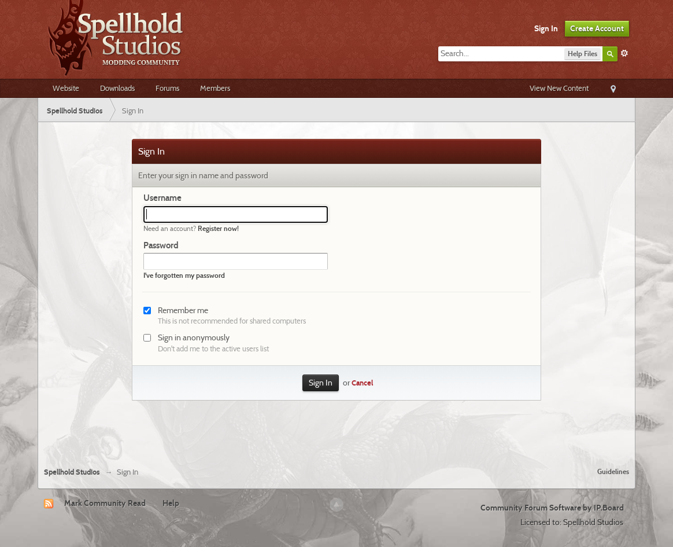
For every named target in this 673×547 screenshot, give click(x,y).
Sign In (546, 28)
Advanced (624, 53)
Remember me (183, 310)
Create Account (597, 28)
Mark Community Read (105, 503)
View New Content (559, 88)
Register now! (218, 228)
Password (161, 245)
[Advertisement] (336, 427)
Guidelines (613, 471)
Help (170, 503)
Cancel (362, 383)
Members (215, 88)
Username (162, 198)
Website (66, 88)
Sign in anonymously (194, 337)
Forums (167, 88)
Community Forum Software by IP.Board (552, 507)
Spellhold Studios (72, 472)
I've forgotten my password (184, 275)
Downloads (117, 88)
